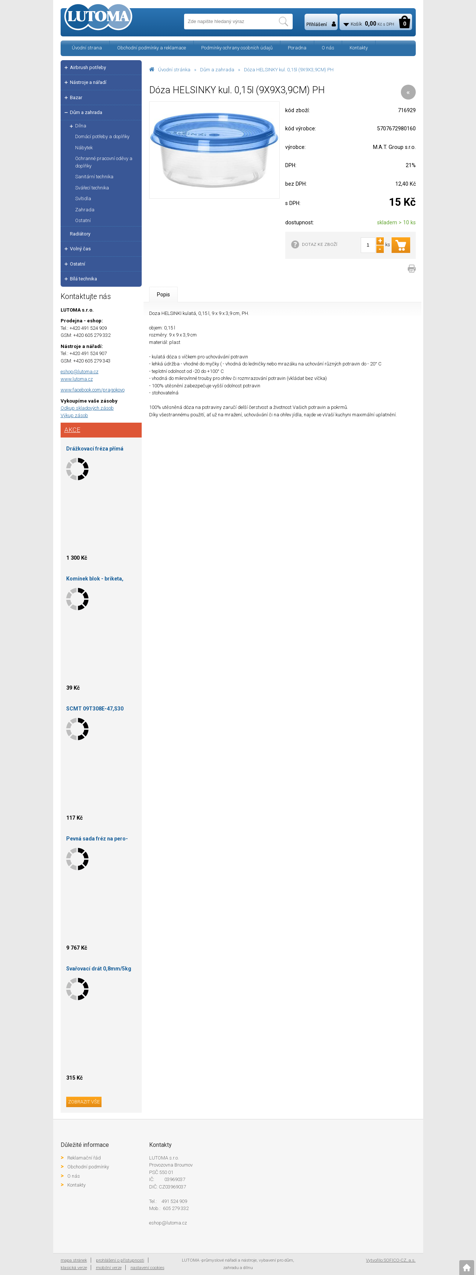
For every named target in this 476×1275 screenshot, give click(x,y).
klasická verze (74, 1267)
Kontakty (359, 48)
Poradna (297, 48)
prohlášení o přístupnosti (120, 1260)
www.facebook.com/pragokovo (93, 390)
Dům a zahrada (217, 69)
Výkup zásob (74, 415)
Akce (72, 429)
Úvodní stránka (174, 69)
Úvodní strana (87, 48)
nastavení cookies (147, 1267)
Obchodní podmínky (88, 1167)
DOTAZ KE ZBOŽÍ (319, 244)
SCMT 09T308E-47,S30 (94, 709)
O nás (328, 48)
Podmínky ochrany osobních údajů (237, 48)
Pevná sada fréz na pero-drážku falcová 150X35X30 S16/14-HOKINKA (98, 840)
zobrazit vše (84, 1102)
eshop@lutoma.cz (80, 371)
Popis (163, 294)
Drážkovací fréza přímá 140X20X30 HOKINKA (94, 450)
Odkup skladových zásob (87, 408)
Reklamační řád (84, 1158)
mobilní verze (109, 1267)
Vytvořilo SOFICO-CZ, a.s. (390, 1260)
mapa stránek (74, 1260)
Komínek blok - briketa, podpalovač (94, 580)
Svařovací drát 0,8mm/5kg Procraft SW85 (98, 970)
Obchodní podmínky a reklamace (151, 48)
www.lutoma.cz (77, 379)
